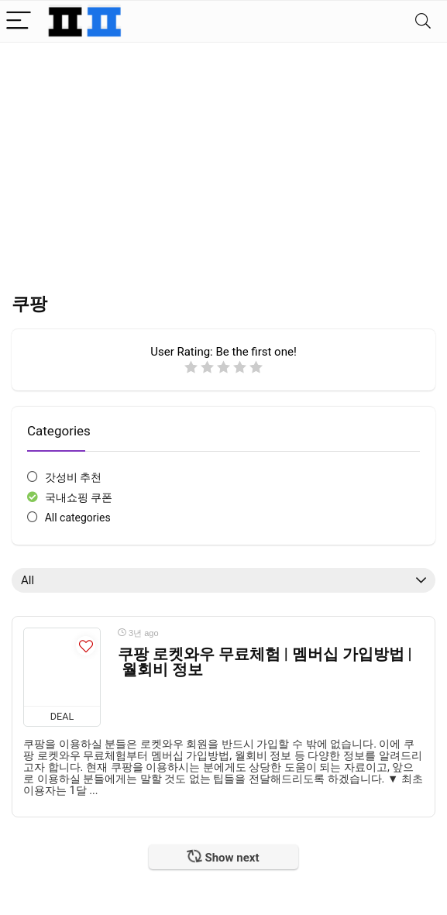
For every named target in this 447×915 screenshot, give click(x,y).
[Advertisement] (223, 158)
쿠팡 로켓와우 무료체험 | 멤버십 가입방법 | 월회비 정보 (264, 662)
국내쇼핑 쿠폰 (78, 497)
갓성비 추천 (73, 477)
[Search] (423, 21)
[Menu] (18, 21)
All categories (78, 517)
